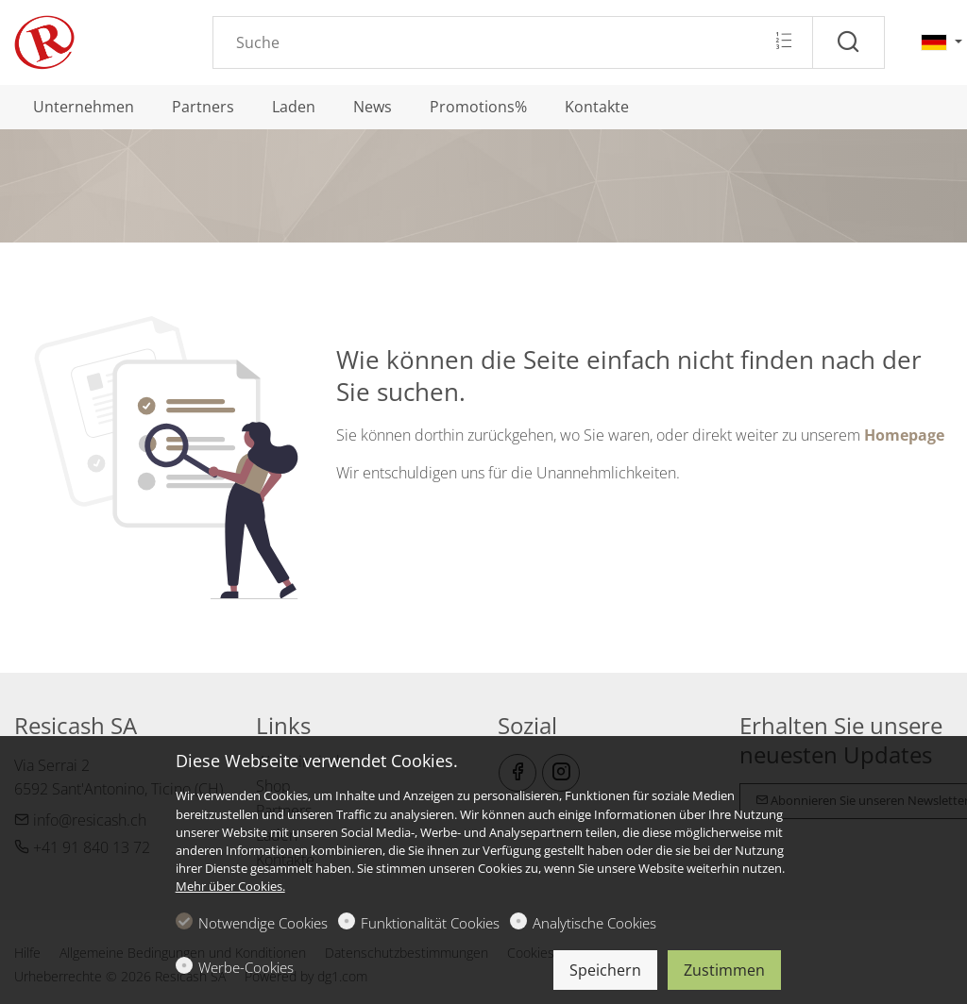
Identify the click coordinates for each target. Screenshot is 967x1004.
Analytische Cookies (594, 922)
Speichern (605, 970)
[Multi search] (783, 41)
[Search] (512, 42)
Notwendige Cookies (263, 922)
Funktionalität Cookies (430, 922)
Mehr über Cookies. (230, 886)
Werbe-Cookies (246, 967)
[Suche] (848, 42)
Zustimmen (724, 970)
